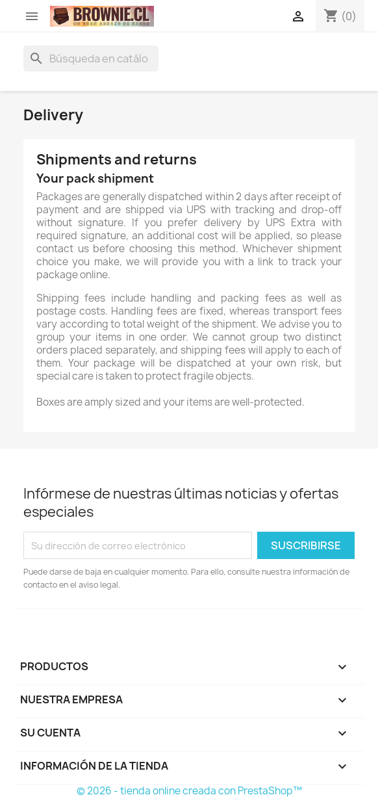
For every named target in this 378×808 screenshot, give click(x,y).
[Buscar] (90, 59)
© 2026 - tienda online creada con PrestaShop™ (189, 791)
